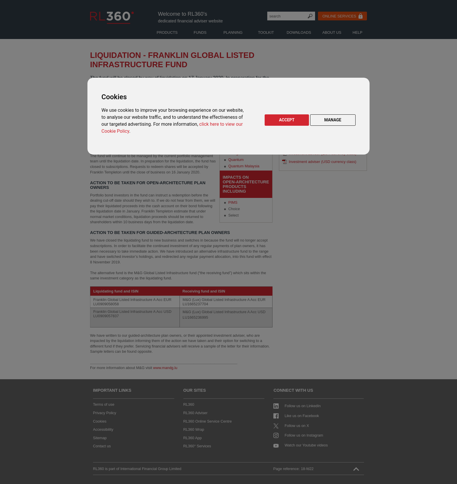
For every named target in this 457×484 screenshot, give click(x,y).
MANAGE (333, 120)
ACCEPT (286, 120)
